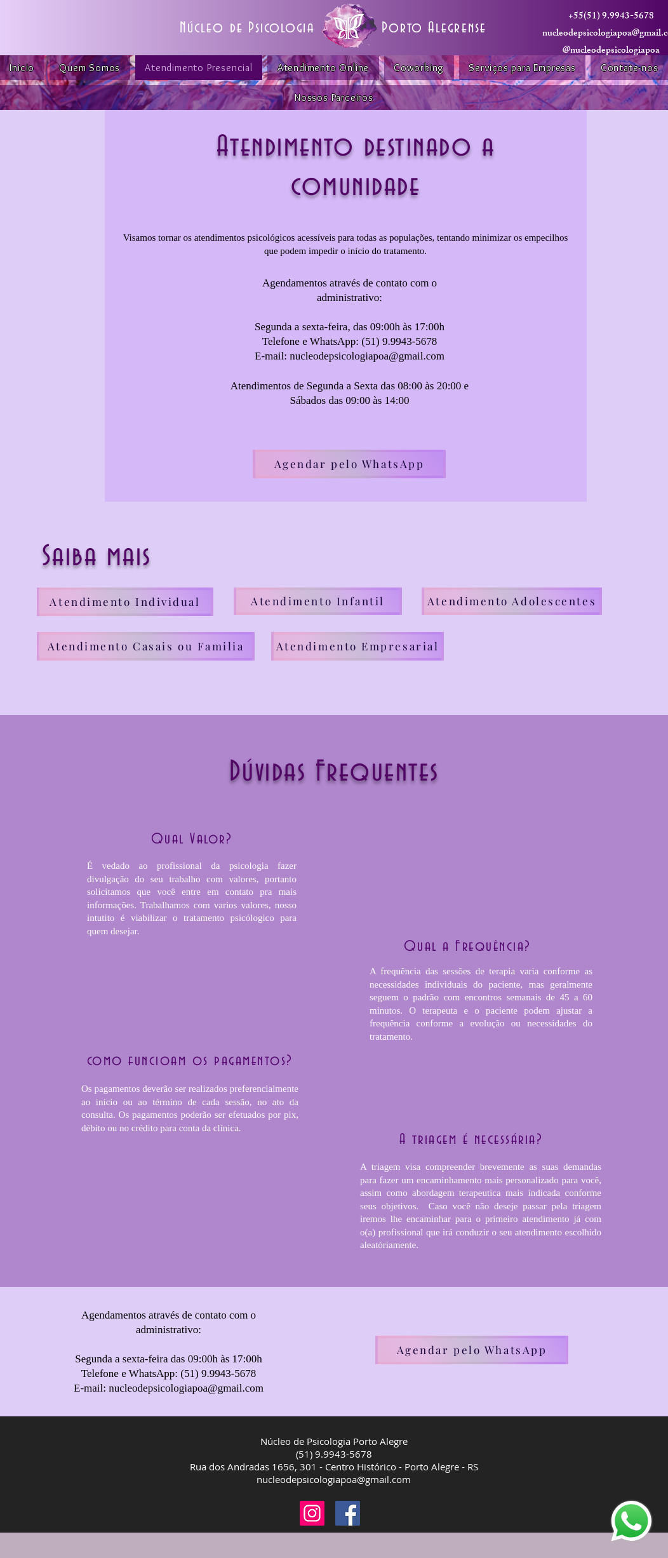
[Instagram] (312, 1513)
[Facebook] (347, 1513)
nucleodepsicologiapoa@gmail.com (334, 1479)
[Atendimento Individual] (125, 602)
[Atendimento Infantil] (318, 601)
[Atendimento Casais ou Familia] (146, 646)
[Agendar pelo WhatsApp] (349, 464)
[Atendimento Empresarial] (357, 646)
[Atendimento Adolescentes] (512, 601)
